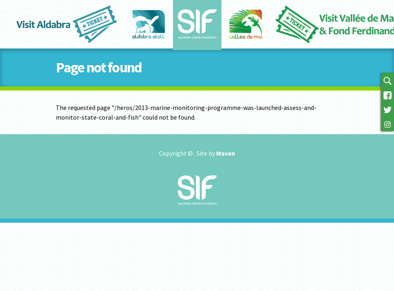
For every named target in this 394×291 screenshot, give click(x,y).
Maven (225, 153)
